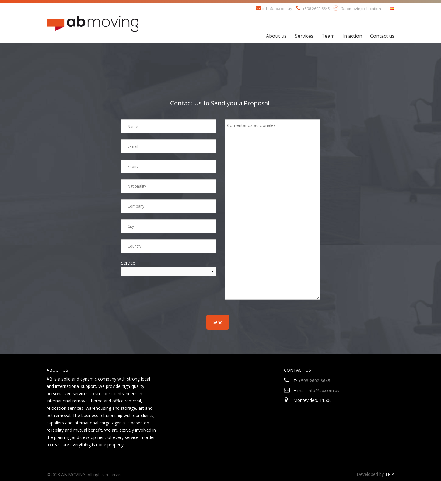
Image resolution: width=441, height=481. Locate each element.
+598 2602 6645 (314, 381)
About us (276, 36)
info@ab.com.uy (277, 8)
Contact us (382, 36)
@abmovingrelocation (361, 8)
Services (304, 36)
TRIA (389, 474)
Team (327, 36)
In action (352, 36)
